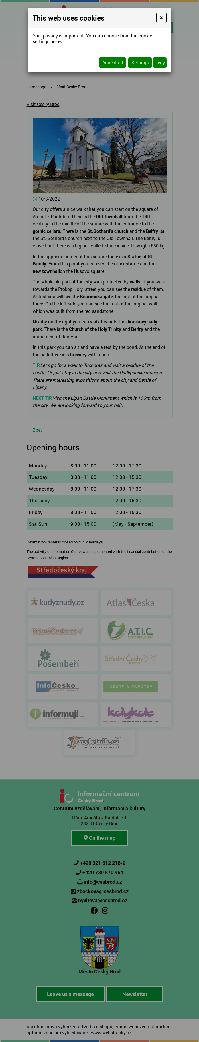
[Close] (161, 18)
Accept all (112, 62)
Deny (160, 62)
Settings (140, 62)
